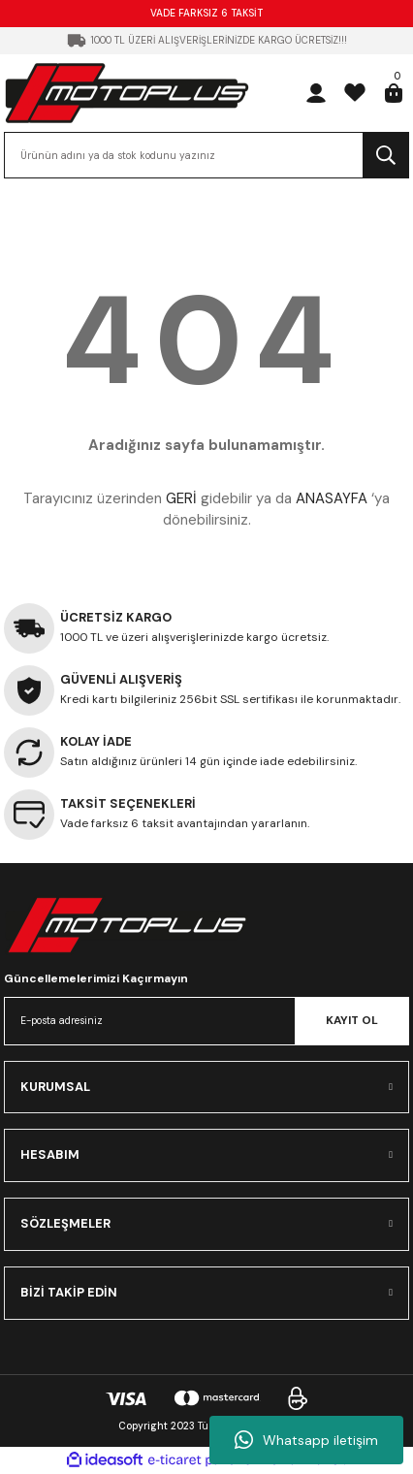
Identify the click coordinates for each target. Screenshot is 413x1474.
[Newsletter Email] (206, 1021)
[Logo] (127, 92)
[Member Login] (316, 93)
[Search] (206, 155)
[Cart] (393, 93)
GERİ (181, 498)
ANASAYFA (331, 498)
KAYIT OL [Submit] (352, 1020)
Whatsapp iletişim (306, 1440)
